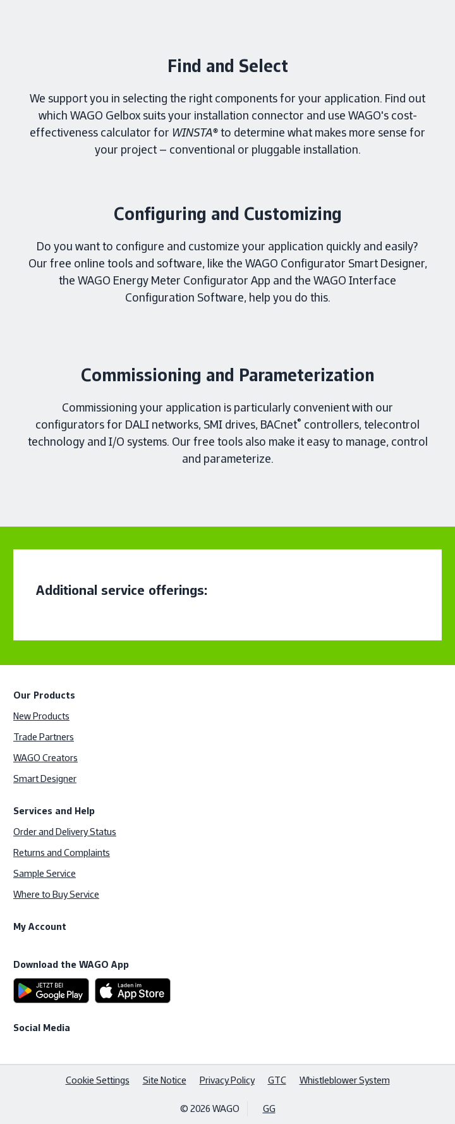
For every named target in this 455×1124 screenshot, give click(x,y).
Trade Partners (43, 736)
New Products (41, 716)
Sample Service (44, 873)
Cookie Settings (98, 1080)
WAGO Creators (45, 757)
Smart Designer (44, 778)
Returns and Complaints (61, 852)
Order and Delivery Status (64, 831)
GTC (277, 1080)
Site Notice (164, 1080)
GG (269, 1108)
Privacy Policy (227, 1080)
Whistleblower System (345, 1080)
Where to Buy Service (56, 894)
